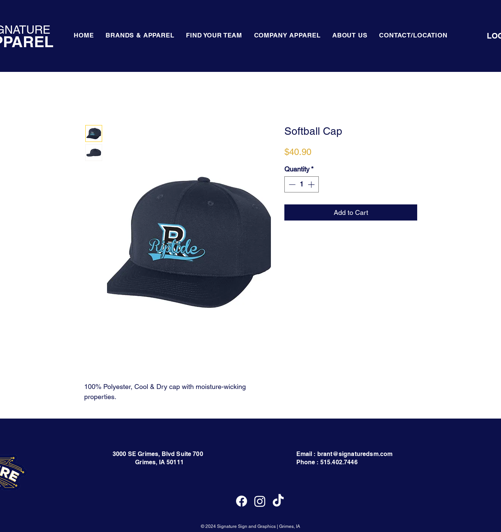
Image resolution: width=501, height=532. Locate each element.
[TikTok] (278, 501)
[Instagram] (260, 501)
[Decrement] (291, 184)
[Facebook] (241, 501)
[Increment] (312, 184)
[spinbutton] (301, 184)
